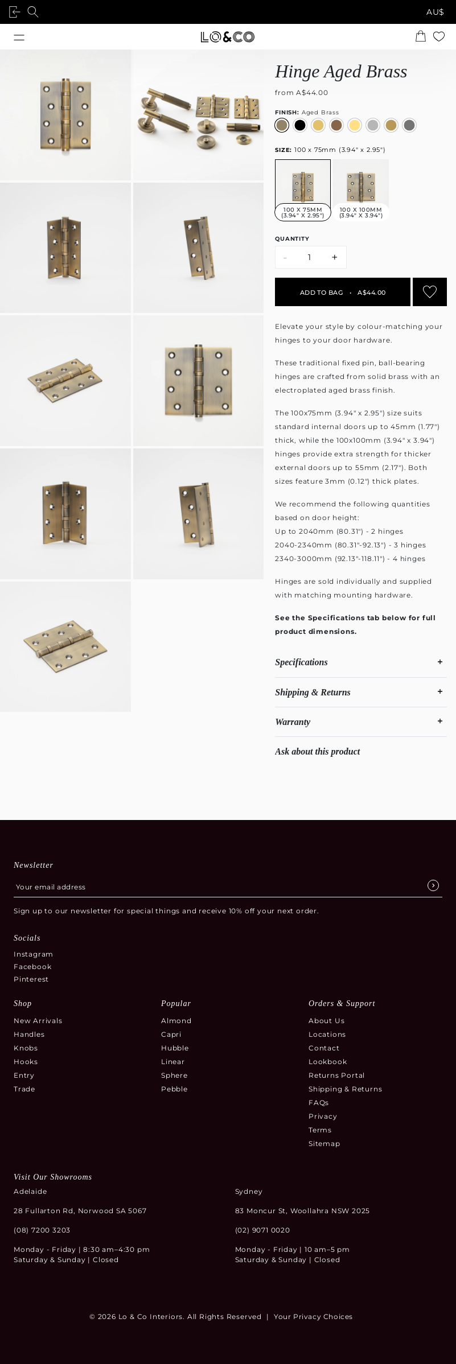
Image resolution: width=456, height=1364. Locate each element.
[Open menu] (19, 36)
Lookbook (328, 1061)
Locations (327, 1034)
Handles (29, 1034)
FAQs (319, 1102)
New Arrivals (38, 1020)
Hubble (175, 1048)
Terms (320, 1130)
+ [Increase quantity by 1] (335, 257)
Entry (24, 1075)
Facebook (32, 966)
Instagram (34, 954)
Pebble (174, 1089)
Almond (176, 1020)
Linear (173, 1061)
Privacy (323, 1116)
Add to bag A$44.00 (343, 292)
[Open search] (35, 12)
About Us (326, 1020)
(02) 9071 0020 (262, 1230)
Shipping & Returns (345, 1089)
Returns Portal (337, 1075)
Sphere (174, 1075)
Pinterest (31, 979)
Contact (324, 1048)
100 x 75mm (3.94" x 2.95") (330, 150)
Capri (171, 1034)
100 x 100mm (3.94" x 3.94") (361, 212)
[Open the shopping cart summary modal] (423, 37)
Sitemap (324, 1143)
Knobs (26, 1048)
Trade (24, 1089)
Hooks (26, 1061)
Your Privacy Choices (313, 1316)
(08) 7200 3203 (42, 1230)
